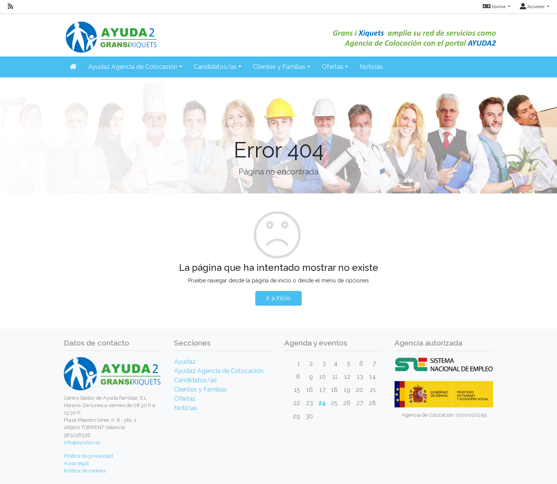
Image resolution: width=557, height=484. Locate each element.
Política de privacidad (88, 456)
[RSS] (10, 6)
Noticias (371, 66)
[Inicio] (110, 32)
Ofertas (185, 398)
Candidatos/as (195, 380)
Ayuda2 (185, 361)
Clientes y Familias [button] (279, 66)
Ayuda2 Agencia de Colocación (218, 371)
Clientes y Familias (200, 389)
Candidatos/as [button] (215, 66)
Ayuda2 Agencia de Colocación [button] (133, 66)
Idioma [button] (495, 6)
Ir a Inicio (278, 298)
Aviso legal (76, 463)
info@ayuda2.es (82, 442)
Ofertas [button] (332, 66)
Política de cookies (85, 471)
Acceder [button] (533, 6)
